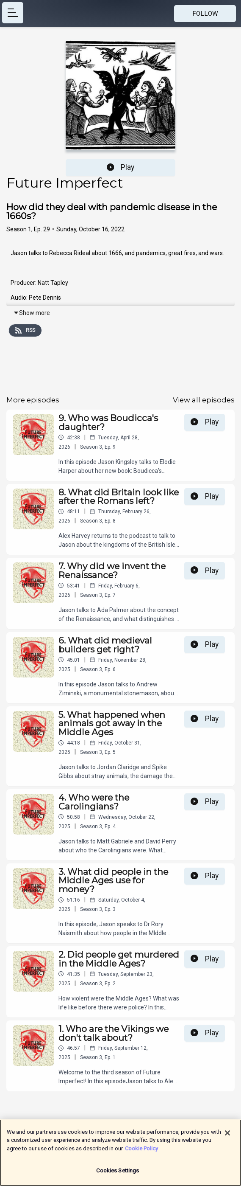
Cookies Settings (117, 1175)
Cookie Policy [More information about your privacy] (141, 1152)
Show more (31, 312)
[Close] (227, 1137)
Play (121, 167)
